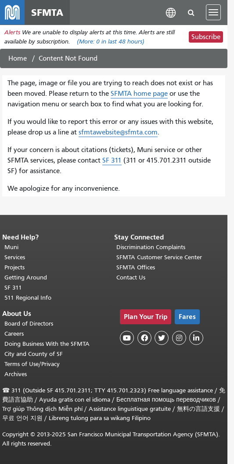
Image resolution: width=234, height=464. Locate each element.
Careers (14, 333)
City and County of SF (33, 354)
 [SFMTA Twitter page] (161, 337)
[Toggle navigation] (213, 12)
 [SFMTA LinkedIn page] (196, 337)
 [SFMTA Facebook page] (144, 337)
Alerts (12, 32)
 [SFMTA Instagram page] (179, 337)
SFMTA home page (139, 94)
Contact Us (130, 277)
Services (14, 257)
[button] (170, 12)
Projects (14, 267)
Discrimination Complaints (150, 247)
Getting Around (25, 277)
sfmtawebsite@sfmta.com (118, 132)
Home (17, 58)
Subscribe (205, 37)
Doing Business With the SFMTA (47, 344)
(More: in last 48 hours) (110, 41)
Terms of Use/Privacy (32, 364)
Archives (15, 374)
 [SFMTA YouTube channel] (127, 337)
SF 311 (112, 160)
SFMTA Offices (135, 267)
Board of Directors (28, 323)
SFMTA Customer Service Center (159, 257)
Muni (11, 247)
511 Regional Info (27, 297)
